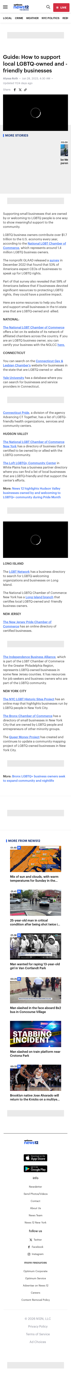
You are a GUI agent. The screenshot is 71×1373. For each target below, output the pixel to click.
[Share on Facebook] (14, 89)
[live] (61, 7)
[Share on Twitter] (20, 89)
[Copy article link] (25, 89)
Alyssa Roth (10, 78)
